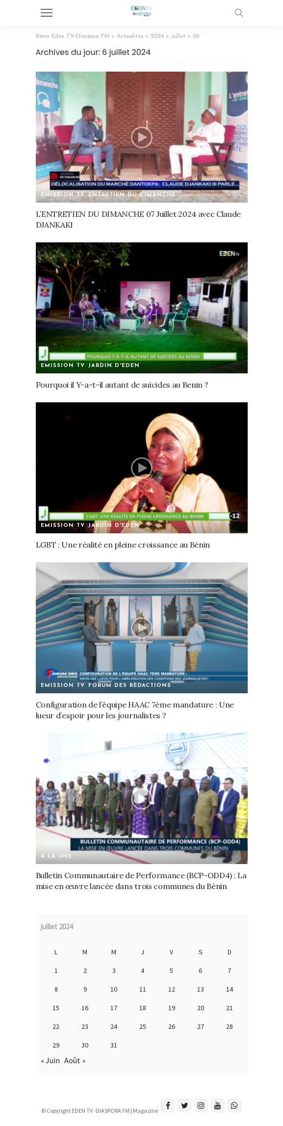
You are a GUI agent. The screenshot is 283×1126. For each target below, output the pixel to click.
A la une (56, 856)
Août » (74, 1060)
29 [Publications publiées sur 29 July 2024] (55, 1045)
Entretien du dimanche (132, 195)
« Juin (50, 1060)
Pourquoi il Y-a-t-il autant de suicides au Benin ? (122, 385)
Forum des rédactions (129, 685)
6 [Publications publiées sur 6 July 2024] (200, 970)
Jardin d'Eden (114, 365)
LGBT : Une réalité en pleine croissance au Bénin (123, 545)
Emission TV (63, 195)
